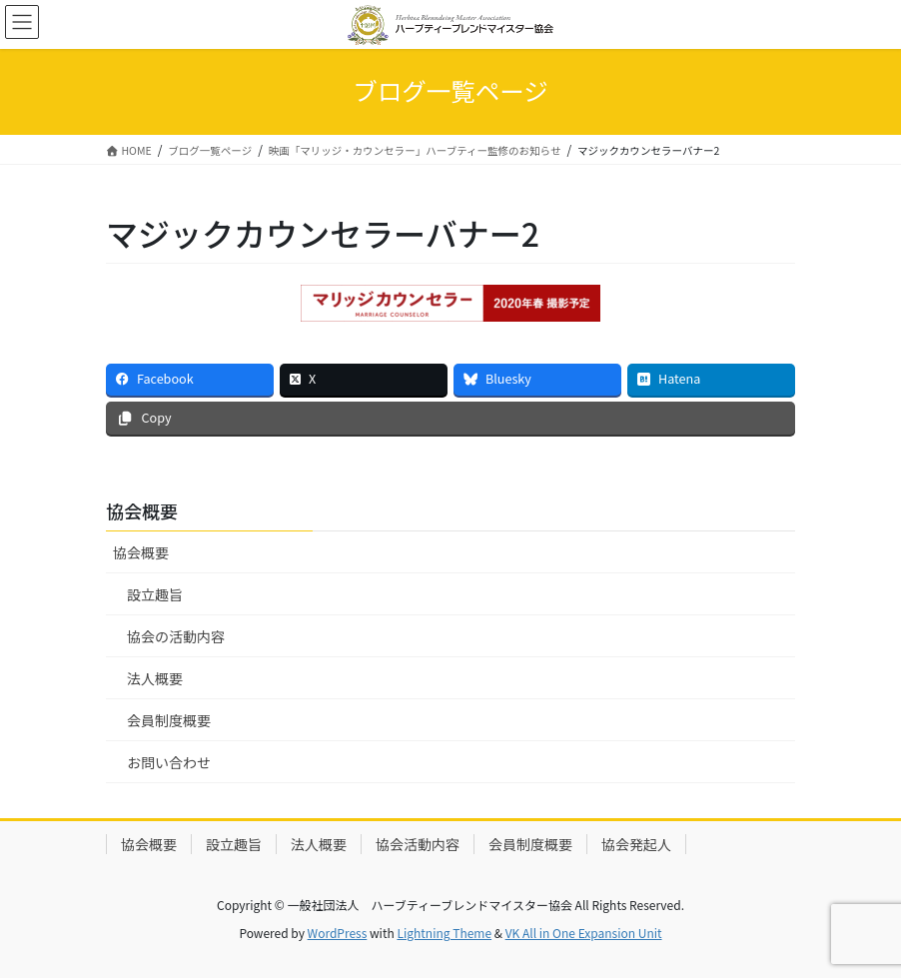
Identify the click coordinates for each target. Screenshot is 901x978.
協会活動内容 (417, 844)
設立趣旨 (155, 594)
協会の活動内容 (176, 636)
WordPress (338, 932)
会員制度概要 (169, 720)
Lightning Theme (444, 932)
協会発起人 (636, 844)
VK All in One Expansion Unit (583, 932)
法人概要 (155, 678)
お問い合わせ (169, 762)
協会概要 (141, 552)
